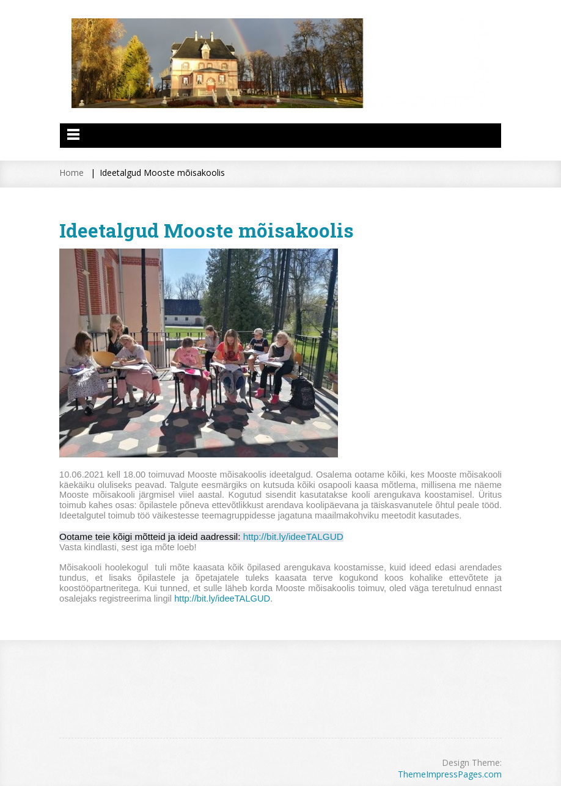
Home (71, 172)
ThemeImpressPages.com (450, 774)
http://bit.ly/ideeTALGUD (293, 536)
